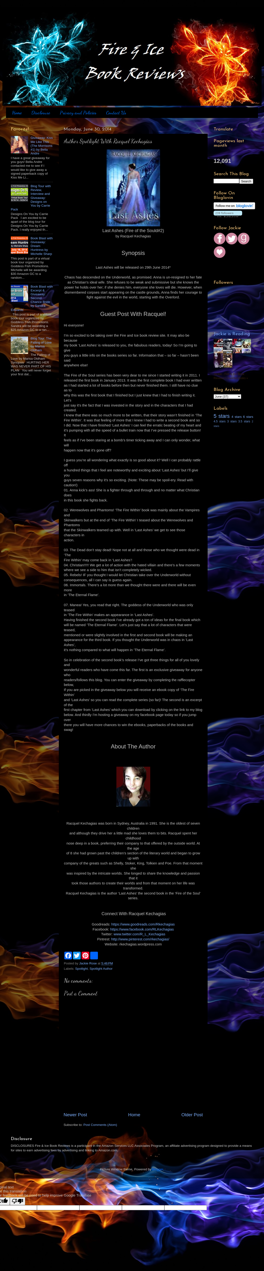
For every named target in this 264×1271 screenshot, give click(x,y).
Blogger (157, 1169)
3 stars (232, 421)
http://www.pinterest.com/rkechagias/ (140, 939)
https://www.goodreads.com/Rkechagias (143, 924)
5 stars (222, 416)
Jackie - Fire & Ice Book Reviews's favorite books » (231, 376)
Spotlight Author (101, 968)
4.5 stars (220, 421)
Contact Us (116, 113)
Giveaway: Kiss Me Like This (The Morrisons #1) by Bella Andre (41, 145)
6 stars (248, 417)
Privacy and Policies (78, 113)
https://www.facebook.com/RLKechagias (142, 929)
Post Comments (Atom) (100, 1125)
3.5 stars (244, 421)
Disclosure (40, 113)
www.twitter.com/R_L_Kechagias (139, 934)
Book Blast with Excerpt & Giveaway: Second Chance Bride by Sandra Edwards (32, 298)
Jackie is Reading (232, 334)
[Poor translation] (17, 1201)
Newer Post (75, 1114)
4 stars (237, 417)
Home (17, 113)
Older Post (192, 1114)
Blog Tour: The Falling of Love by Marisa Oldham (41, 344)
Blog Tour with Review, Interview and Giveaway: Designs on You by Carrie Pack (31, 197)
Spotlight (81, 968)
